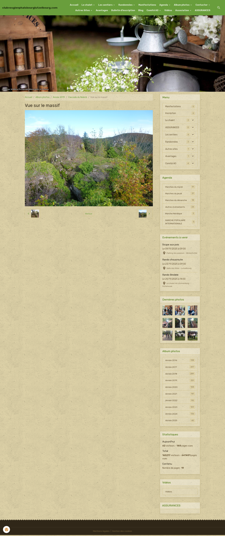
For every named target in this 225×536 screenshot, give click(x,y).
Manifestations (147, 5)
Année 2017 (180, 367)
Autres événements (180, 207)
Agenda (163, 5)
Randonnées (125, 5)
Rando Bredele (170, 275)
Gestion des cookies (122, 532)
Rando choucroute (172, 260)
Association (182, 10)
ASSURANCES (202, 10)
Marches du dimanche (180, 200)
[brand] (30, 8)
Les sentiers (105, 5)
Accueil (74, 5)
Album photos (182, 5)
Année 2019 (59, 97)
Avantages (102, 10)
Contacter (201, 5)
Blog (140, 10)
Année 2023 (180, 407)
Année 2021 (180, 394)
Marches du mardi (180, 186)
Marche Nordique (180, 213)
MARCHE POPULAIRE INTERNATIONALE (180, 222)
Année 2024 (180, 414)
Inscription (170, 113)
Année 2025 (180, 421)
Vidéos (168, 10)
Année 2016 (180, 360)
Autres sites (171, 149)
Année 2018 (180, 374)
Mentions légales (101, 532)
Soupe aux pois (170, 245)
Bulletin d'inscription (123, 10)
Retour (88, 213)
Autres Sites (82, 10)
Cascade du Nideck (77, 97)
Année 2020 (180, 387)
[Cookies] (6, 529)
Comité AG (153, 10)
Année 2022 (180, 401)
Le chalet (87, 5)
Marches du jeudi (180, 193)
